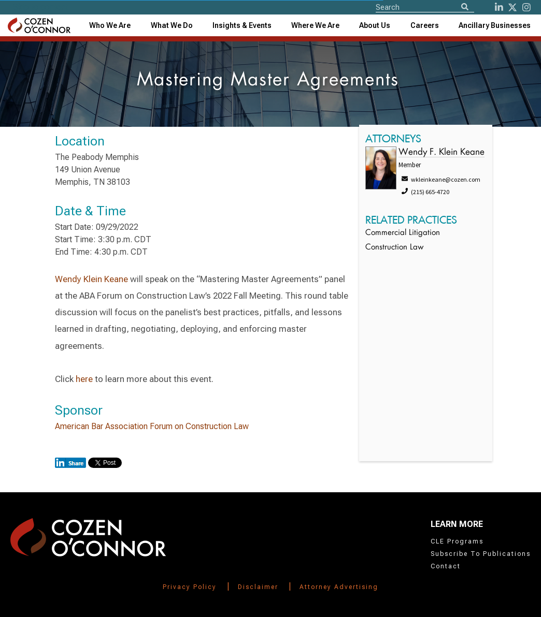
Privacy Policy (190, 587)
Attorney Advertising (339, 587)
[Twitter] (512, 7)
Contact (446, 566)
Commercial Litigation (402, 233)
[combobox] (242, 25)
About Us (374, 25)
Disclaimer (258, 587)
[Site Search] (425, 7)
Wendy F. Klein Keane (441, 152)
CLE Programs (457, 541)
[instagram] (526, 7)
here (84, 379)
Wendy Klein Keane (91, 279)
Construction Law (394, 248)
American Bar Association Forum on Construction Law (152, 426)
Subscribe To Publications (481, 553)
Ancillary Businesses (495, 25)
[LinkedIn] (499, 7)
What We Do (172, 25)
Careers (424, 25)
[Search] (465, 7)
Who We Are (110, 25)
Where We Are (315, 25)
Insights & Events (242, 25)
